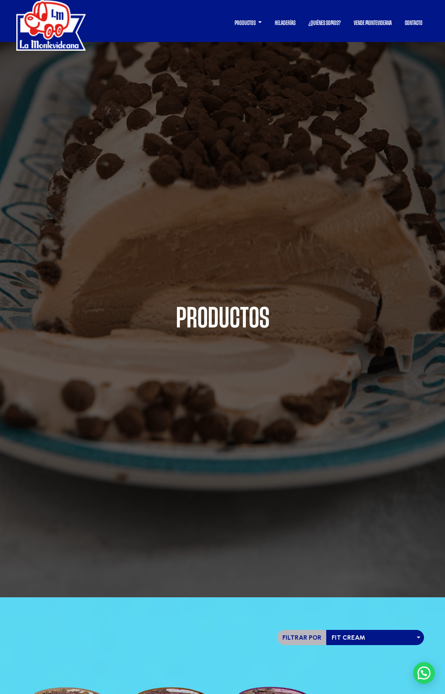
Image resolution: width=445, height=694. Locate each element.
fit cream (348, 637)
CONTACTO (414, 22)
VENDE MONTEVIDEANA (373, 22)
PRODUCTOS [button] (245, 22)
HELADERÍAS (285, 22)
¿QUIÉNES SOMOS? (324, 22)
